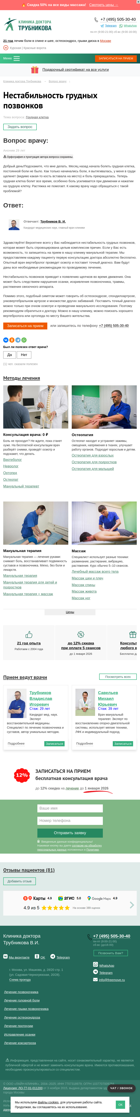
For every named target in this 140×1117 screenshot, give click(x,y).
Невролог (11, 466)
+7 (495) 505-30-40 (118, 19)
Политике (92, 849)
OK (42, 957)
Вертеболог (12, 460)
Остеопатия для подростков (94, 462)
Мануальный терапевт (21, 486)
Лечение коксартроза (20, 1043)
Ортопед (10, 473)
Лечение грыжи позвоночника (26, 1009)
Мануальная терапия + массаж (28, 594)
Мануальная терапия (20, 575)
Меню (7, 58)
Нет (24, 355)
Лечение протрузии (18, 1026)
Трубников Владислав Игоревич (41, 698)
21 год (8, 41)
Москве (105, 41)
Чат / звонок (121, 1088)
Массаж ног (81, 598)
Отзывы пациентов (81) (29, 870)
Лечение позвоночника (21, 992)
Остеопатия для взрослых (93, 455)
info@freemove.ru (112, 980)
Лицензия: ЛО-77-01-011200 (23, 1088)
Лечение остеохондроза (22, 1017)
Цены (70, 612)
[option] (70, 890)
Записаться (116, 58)
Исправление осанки (19, 1034)
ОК (120, 1104)
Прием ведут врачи (25, 677)
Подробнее (16, 743)
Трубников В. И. (53, 221)
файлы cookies (48, 1102)
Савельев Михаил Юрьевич (108, 698)
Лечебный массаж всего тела (95, 571)
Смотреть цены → (103, 5)
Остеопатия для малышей (93, 469)
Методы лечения (21, 378)
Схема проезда (20, 979)
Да (9, 355)
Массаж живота (84, 591)
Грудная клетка (37, 117)
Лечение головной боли (22, 1000)
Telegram (110, 25)
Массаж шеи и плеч (87, 578)
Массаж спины (83, 585)
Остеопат (10, 479)
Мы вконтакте (19, 957)
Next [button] (133, 905)
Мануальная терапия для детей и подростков (30, 585)
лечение (72, 788)
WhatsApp (130, 25)
